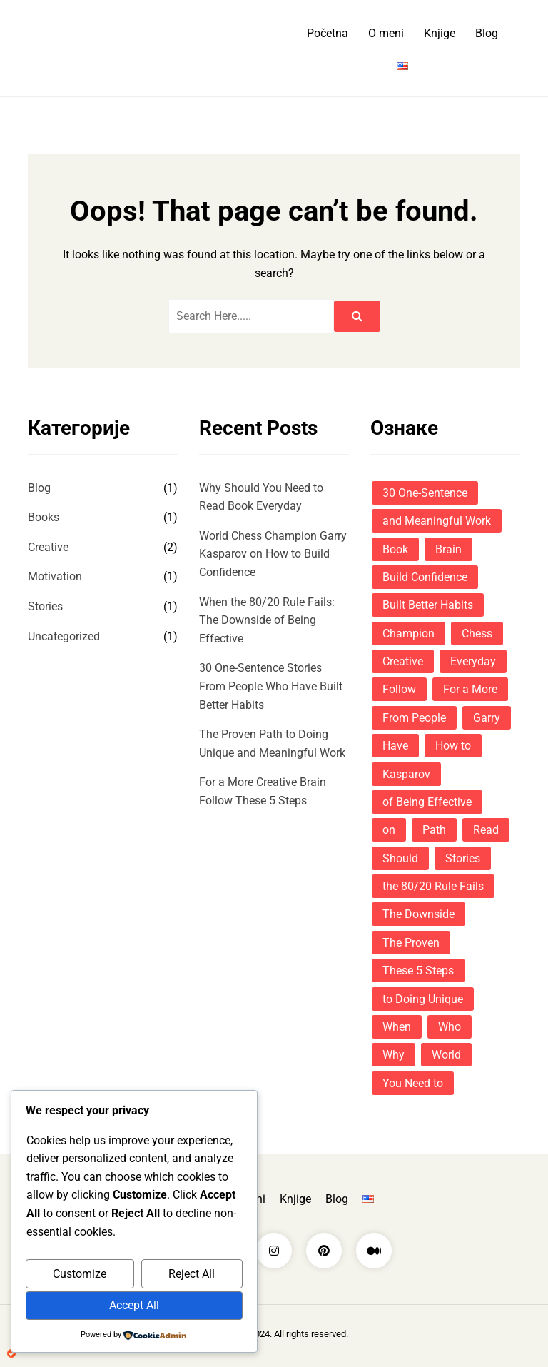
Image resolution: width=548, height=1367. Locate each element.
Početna (327, 33)
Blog (486, 33)
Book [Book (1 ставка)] (395, 549)
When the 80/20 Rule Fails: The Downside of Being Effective (267, 620)
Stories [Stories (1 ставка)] (462, 858)
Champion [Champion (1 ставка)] (408, 633)
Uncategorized (64, 636)
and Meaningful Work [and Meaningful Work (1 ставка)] (436, 521)
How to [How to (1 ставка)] (453, 745)
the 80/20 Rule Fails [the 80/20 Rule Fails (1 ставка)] (433, 886)
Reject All (191, 1274)
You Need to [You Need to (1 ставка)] (412, 1083)
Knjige (439, 33)
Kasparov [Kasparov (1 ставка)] (406, 774)
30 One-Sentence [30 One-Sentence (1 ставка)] (424, 493)
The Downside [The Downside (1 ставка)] (418, 914)
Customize (79, 1274)
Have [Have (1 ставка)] (395, 745)
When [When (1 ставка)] (396, 1027)
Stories (45, 606)
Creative (48, 547)
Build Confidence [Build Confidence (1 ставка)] (424, 577)
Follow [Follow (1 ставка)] (399, 689)
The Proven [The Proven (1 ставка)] (411, 942)
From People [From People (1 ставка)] (414, 718)
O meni (386, 33)
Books (43, 517)
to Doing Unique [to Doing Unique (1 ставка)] (422, 999)
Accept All (134, 1305)
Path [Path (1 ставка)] (434, 830)
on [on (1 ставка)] (388, 830)
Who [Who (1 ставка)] (449, 1027)
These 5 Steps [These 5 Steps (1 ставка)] (418, 970)
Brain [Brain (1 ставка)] (448, 549)
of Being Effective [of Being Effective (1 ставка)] (427, 802)
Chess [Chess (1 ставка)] (477, 633)
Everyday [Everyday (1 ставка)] (473, 661)
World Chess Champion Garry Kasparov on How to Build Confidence (273, 554)
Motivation (55, 576)
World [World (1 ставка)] (446, 1054)
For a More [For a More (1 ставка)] (470, 689)
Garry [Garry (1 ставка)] (486, 718)
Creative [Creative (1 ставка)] (402, 661)
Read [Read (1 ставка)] (486, 830)
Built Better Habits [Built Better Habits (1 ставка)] (427, 605)
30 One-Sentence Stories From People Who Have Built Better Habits (270, 686)
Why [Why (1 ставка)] (393, 1054)
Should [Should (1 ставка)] (400, 858)
